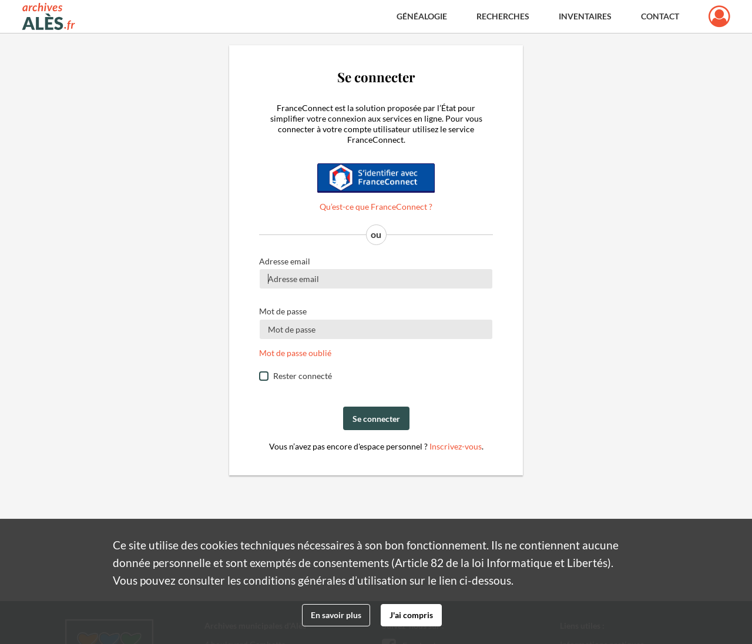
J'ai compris (411, 615)
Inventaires (585, 16)
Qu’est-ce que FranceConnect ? (376, 206)
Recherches (502, 16)
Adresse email (284, 261)
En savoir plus (336, 615)
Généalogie (422, 16)
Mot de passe (283, 311)
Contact (660, 16)
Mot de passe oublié (295, 352)
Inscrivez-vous (455, 446)
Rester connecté (302, 376)
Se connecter (376, 419)
